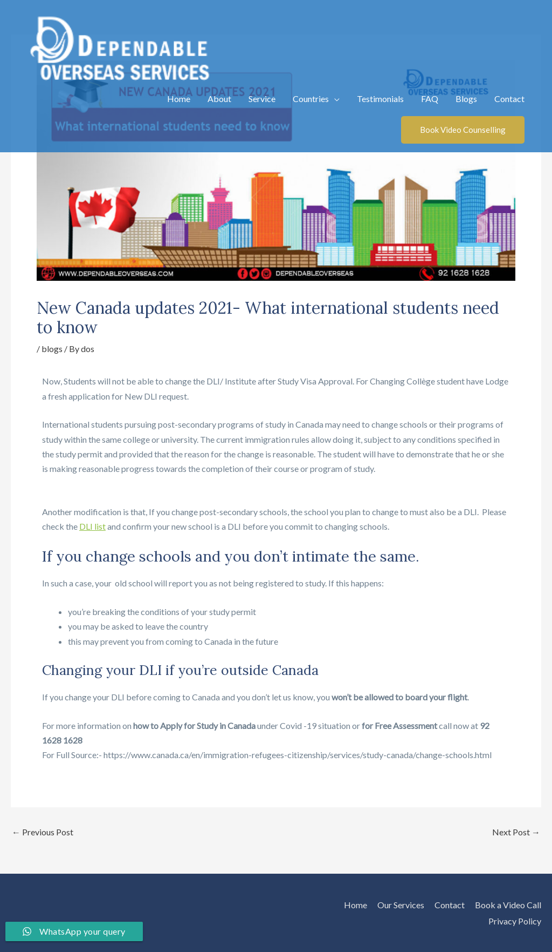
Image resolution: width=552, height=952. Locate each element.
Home (178, 98)
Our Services (400, 905)
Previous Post (42, 832)
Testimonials (380, 98)
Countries (311, 98)
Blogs (466, 98)
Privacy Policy (514, 921)
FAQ (429, 98)
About (219, 98)
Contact (509, 98)
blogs (52, 348)
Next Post (516, 832)
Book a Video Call (508, 905)
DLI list (92, 526)
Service (262, 98)
